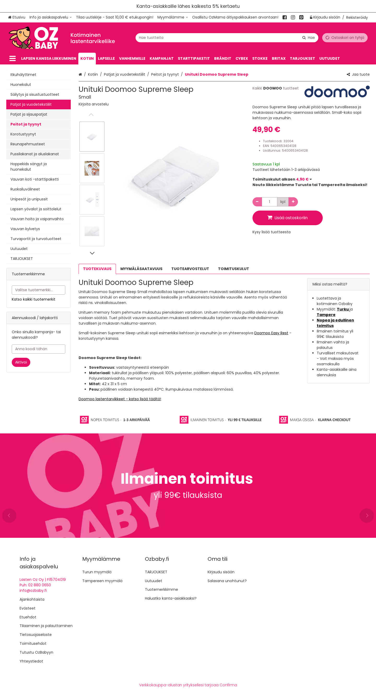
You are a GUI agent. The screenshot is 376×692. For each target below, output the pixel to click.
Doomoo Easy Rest (271, 333)
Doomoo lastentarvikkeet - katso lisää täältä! (120, 399)
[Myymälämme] (172, 17)
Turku (343, 309)
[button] (94, 104)
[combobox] (227, 37)
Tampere (326, 314)
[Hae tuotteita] (227, 37)
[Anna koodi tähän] (38, 349)
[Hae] (308, 37)
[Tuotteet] (12, 58)
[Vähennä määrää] (257, 201)
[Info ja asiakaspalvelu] (50, 17)
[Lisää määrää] (293, 201)
